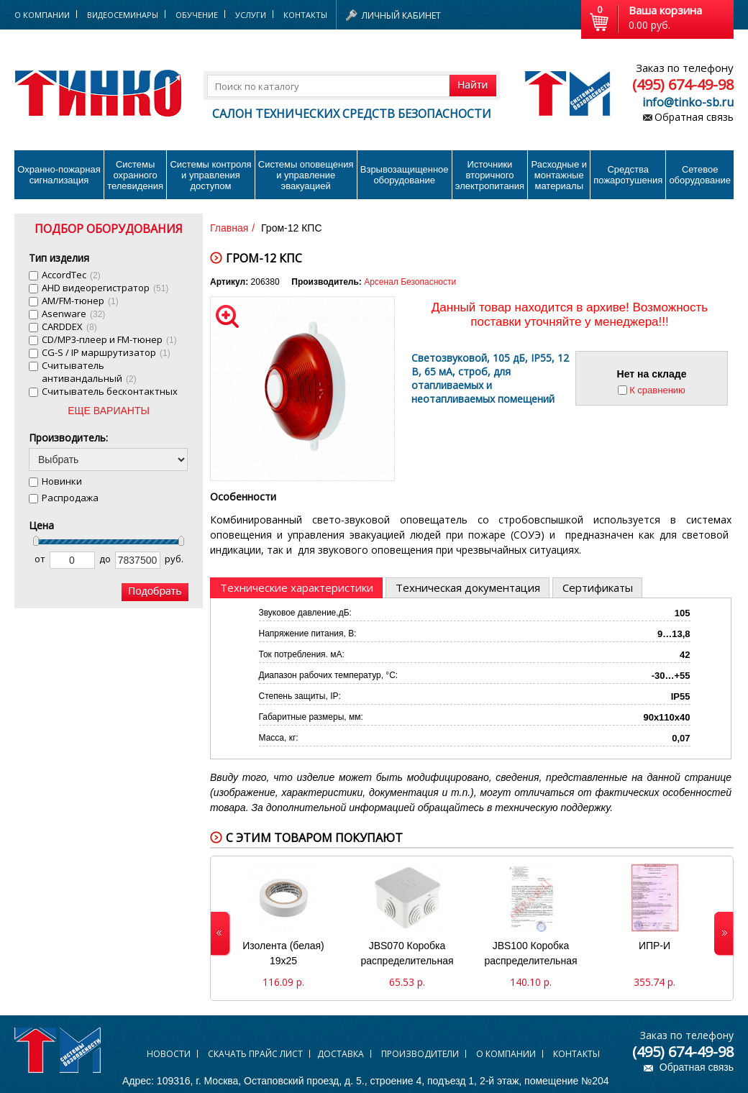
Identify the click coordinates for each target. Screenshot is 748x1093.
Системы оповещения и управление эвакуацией (306, 175)
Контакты (305, 14)
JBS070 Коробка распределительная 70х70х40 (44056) (406, 955)
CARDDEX (69, 326)
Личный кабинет (401, 15)
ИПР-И (654, 945)
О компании (506, 1054)
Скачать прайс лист (255, 1054)
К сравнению (657, 390)
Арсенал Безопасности (410, 282)
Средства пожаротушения (627, 175)
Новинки (62, 481)
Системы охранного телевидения (135, 175)
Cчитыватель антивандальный (89, 372)
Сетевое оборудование (700, 175)
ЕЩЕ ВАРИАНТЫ (109, 410)
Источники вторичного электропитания (489, 175)
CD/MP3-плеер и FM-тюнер (109, 339)
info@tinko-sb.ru (688, 102)
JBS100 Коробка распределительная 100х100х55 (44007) (530, 955)
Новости (169, 1054)
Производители (420, 1054)
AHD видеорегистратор (105, 287)
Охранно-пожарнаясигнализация (59, 175)
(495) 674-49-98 (683, 84)
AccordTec (71, 274)
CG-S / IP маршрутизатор (106, 352)
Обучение (196, 14)
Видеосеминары (122, 14)
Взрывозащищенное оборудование (404, 175)
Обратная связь (694, 117)
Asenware (73, 313)
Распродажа (70, 497)
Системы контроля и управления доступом (210, 175)
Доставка (340, 1054)
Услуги (250, 14)
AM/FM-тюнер (80, 300)
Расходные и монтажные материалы (559, 175)
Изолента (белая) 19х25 (283, 953)
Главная (229, 228)
